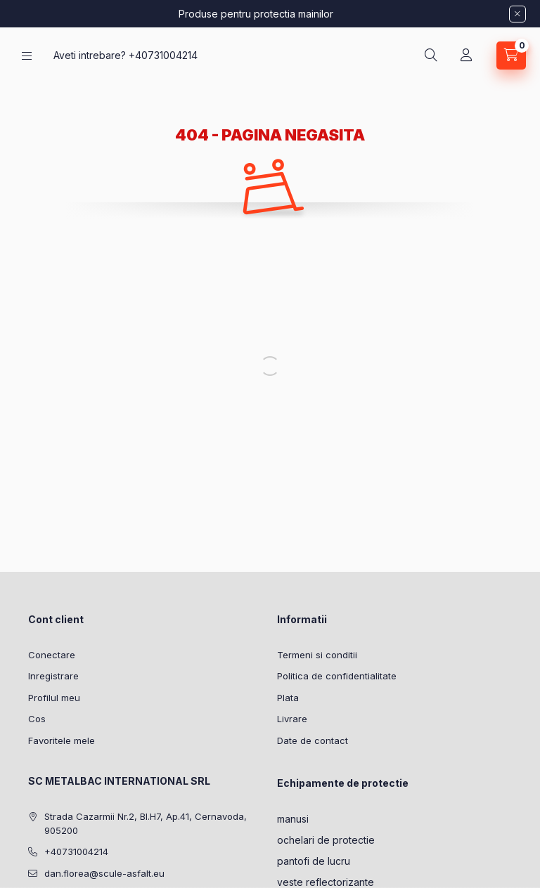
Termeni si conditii (317, 654)
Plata (288, 697)
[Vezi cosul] (511, 55)
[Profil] (466, 55)
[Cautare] (431, 55)
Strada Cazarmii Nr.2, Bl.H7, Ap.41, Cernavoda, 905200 (145, 823)
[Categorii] (26, 56)
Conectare (51, 654)
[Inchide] (517, 14)
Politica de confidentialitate (337, 675)
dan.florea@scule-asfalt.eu (104, 873)
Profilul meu (54, 697)
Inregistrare (53, 675)
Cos (37, 718)
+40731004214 (163, 55)
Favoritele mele (61, 740)
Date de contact (312, 740)
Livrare (292, 718)
